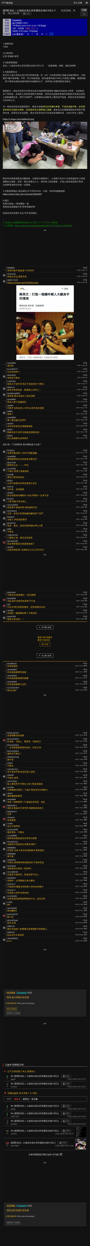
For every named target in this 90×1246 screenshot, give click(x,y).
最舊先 (26, 1099)
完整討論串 (13, 1093)
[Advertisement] (45, 248)
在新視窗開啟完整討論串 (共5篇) (45, 1154)
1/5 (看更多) (18, 34)
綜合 (19, 992)
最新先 (17, 1099)
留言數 (35, 1099)
